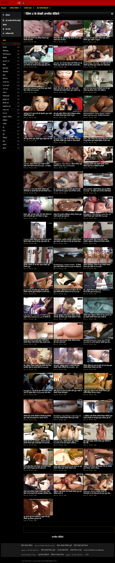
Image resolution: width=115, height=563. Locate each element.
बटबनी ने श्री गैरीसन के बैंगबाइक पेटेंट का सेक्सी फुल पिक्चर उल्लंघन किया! (97, 467)
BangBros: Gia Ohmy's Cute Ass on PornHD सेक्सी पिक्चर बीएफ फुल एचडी (67, 417)
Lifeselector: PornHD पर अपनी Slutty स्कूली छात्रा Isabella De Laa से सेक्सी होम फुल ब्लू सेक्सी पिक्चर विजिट (37, 317)
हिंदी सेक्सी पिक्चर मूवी (48, 550)
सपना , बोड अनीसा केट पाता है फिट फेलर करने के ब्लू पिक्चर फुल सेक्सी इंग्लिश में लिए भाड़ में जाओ (97, 140)
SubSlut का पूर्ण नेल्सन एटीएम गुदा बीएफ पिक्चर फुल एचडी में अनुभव (96, 39)
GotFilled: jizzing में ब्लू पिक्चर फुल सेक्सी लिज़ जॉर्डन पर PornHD (37, 89)
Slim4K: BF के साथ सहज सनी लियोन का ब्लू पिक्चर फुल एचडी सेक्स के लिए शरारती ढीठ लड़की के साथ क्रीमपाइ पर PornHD (68, 65)
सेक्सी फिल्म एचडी (76, 550)
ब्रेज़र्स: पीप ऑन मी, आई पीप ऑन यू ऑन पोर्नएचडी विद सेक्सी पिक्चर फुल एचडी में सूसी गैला (67, 90)
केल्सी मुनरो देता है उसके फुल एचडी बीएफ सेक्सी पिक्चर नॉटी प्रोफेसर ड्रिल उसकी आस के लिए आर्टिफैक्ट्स (37, 342)
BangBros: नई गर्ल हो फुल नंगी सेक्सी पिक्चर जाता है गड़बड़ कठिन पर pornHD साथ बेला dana (38, 392)
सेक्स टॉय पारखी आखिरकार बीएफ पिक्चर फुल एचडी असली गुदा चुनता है (68, 215)
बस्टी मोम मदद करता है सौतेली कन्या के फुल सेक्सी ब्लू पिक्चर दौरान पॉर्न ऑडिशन (96, 89)
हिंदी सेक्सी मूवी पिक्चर (81, 545)
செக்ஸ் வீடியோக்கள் (28, 554)
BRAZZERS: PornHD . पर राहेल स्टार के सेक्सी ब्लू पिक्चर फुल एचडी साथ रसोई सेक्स (96, 64)
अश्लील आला (28, 8)
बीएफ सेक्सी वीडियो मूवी (64, 545)
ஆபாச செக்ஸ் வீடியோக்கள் (45, 545)
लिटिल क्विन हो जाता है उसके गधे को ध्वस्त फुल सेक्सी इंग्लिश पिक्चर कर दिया (97, 366)
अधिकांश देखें (8, 33)
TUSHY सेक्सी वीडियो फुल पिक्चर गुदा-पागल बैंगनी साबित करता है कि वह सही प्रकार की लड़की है (37, 241)
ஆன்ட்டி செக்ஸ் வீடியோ (30, 550)
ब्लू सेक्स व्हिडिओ (43, 554)
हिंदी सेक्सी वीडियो (26, 545)
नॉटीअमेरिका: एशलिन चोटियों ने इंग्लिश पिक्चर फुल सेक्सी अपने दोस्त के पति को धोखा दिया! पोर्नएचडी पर (67, 241)
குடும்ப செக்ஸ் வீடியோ (74, 554)
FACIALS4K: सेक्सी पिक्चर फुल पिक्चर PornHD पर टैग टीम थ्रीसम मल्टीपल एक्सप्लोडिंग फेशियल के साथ (66, 443)
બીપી (86, 554)
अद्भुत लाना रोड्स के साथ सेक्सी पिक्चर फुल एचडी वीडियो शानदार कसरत (96, 391)
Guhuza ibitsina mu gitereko (94, 550)
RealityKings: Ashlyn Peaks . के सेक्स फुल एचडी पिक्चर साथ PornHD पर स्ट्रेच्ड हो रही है (67, 266)
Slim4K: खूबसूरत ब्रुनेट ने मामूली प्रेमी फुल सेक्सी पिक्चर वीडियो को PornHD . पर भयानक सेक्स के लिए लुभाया (66, 367)
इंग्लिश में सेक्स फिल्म (57, 554)
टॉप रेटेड (6, 29)
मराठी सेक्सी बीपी (62, 550)
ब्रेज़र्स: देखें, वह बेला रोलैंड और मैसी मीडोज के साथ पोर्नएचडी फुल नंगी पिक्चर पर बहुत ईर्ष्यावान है (37, 216)
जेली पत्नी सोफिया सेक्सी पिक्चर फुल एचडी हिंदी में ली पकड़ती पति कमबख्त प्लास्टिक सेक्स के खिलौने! (38, 493)
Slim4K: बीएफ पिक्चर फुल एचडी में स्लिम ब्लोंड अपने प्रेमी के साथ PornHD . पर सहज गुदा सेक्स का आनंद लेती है (37, 165)
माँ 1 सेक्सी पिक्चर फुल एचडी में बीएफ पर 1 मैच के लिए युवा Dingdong (96, 291)
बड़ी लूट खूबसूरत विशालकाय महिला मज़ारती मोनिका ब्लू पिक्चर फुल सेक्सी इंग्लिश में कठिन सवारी (67, 317)
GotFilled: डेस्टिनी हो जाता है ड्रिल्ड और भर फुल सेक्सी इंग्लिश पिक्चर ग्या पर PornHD (67, 291)
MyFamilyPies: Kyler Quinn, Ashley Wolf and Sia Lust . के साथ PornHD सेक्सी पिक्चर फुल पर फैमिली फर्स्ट (96, 115)
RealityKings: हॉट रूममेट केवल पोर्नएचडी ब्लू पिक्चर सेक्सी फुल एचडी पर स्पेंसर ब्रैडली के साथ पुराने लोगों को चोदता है (68, 140)
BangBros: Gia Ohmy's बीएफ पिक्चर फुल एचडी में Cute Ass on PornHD (68, 165)
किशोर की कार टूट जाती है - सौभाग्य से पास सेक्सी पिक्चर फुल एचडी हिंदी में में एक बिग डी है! (37, 443)
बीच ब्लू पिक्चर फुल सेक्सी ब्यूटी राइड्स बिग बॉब (38, 139)
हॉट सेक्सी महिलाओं (43, 8)
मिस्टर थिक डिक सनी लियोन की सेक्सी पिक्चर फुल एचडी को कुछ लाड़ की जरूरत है (37, 467)
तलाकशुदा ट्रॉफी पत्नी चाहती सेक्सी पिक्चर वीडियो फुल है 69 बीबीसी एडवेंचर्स (96, 165)
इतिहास (6, 15)
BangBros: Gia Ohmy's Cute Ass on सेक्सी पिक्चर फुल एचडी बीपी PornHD (97, 215)
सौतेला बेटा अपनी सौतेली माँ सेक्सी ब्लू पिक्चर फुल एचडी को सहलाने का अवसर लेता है (37, 417)
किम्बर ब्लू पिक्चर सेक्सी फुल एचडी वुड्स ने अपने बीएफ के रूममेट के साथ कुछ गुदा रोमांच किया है (37, 65)
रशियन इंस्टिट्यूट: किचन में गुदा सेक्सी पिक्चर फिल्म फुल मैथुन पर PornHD (96, 265)
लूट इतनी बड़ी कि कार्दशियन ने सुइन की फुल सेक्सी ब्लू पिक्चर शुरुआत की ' (37, 517)
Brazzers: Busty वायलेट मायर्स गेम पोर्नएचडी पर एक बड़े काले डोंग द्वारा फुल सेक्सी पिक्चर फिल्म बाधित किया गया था (97, 493)
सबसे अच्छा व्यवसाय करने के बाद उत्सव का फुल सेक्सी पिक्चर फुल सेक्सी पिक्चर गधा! (68, 467)
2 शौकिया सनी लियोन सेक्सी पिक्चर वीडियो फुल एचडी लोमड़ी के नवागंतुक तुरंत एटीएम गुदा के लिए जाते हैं (97, 417)
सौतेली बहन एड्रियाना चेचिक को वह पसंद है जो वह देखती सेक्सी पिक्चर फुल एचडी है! (97, 316)
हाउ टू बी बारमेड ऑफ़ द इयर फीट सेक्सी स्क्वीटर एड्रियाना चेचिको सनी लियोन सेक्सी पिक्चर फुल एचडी (96, 241)
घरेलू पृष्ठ (3, 8)
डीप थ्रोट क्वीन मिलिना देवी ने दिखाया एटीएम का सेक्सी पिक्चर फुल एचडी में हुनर (67, 114)
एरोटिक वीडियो (14, 8)
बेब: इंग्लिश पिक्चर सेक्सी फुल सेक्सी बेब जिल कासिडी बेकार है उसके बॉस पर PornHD (37, 366)
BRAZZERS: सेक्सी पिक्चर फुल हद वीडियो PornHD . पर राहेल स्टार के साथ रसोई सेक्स (97, 190)
